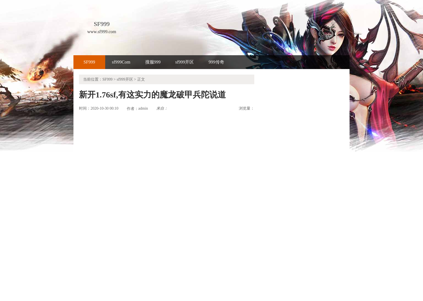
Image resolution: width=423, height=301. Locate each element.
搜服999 (153, 62)
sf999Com (121, 62)
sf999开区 (184, 62)
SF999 (89, 62)
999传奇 (216, 62)
